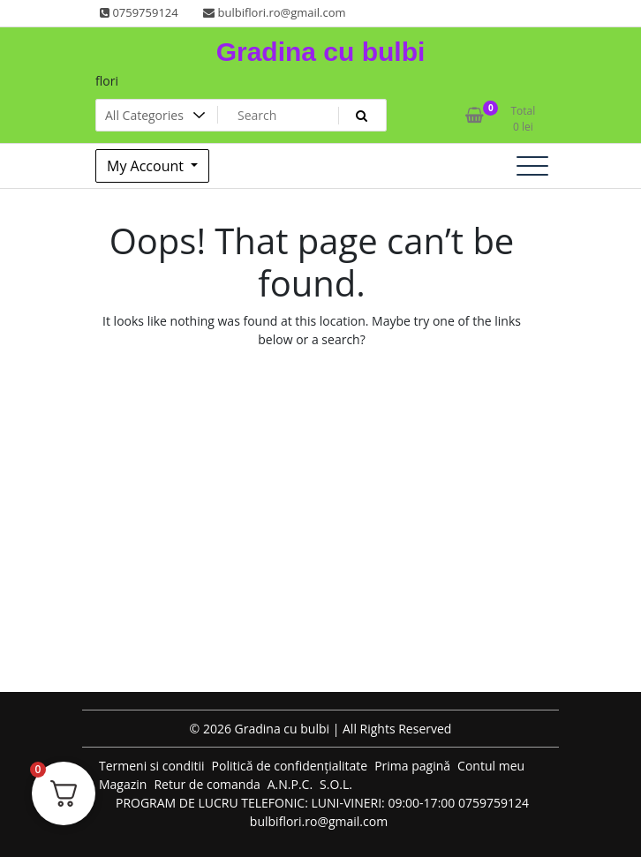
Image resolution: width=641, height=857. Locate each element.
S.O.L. (336, 784)
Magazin (123, 784)
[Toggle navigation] (532, 166)
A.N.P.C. (290, 784)
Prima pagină (412, 765)
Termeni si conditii (152, 765)
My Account (147, 166)
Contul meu (490, 765)
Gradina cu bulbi (321, 51)
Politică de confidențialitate (290, 765)
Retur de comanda (207, 784)
